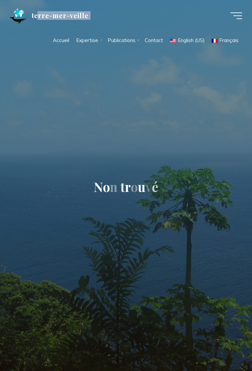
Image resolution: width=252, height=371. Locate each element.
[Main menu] (236, 15)
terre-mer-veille (60, 15)
